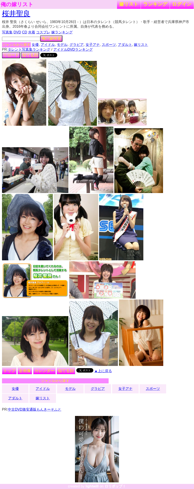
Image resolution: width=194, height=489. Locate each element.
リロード (11, 55)
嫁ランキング (62, 32)
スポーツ (109, 44)
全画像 (25, 371)
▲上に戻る (103, 371)
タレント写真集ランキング (29, 49)
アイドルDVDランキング (73, 49)
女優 (35, 44)
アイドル (48, 44)
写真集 (7, 32)
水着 (31, 32)
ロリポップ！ (115, 486)
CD (24, 32)
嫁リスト (128, 4)
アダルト (125, 44)
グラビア (76, 44)
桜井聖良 (16, 13)
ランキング (155, 4)
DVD (17, 32)
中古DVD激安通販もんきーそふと (34, 409)
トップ (9, 371)
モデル (62, 44)
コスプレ (43, 32)
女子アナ (93, 44)
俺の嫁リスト (17, 4)
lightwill (92, 486)
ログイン (182, 4)
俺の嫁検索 (51, 38)
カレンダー (44, 371)
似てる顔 (30, 55)
